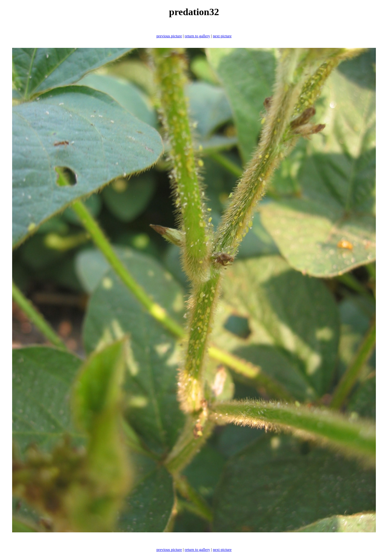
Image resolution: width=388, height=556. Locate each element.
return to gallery (197, 36)
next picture (222, 36)
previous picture (169, 36)
